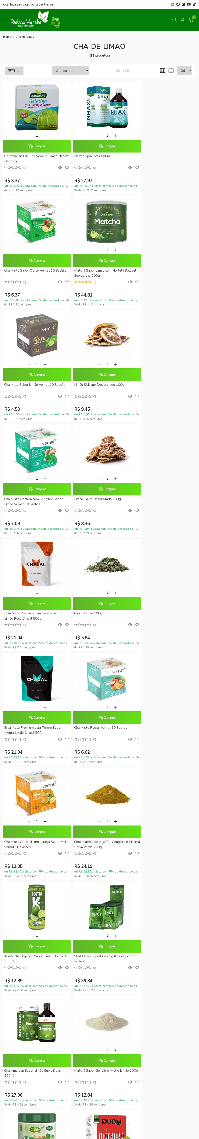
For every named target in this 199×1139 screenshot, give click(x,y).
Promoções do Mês (118, 914)
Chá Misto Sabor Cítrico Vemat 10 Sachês (158, 159)
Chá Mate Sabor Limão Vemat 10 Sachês (93, 273)
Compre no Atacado (20, 937)
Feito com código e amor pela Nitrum (99, 1102)
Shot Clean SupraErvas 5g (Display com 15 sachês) (33, 730)
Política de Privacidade (71, 940)
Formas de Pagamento (71, 918)
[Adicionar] (42, 135)
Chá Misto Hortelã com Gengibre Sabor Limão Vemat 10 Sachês (33, 387)
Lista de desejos (116, 966)
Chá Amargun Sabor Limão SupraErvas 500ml (96, 730)
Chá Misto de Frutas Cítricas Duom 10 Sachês (161, 824)
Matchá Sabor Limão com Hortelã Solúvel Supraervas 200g (29, 273)
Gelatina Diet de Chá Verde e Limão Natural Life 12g (30, 159)
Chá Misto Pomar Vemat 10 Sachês (159, 499)
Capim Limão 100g (18, 499)
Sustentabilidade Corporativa (17, 927)
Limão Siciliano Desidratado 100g (158, 270)
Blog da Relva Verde (20, 911)
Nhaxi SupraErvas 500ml (86, 156)
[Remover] (26, 135)
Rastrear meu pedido (119, 959)
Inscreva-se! (173, 969)
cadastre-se (44, 4)
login (27, 4)
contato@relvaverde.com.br (37, 1038)
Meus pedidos (114, 952)
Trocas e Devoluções (70, 948)
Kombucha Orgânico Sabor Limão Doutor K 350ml (162, 616)
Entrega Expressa (68, 933)
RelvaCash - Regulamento (123, 929)
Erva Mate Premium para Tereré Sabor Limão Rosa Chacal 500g (161, 387)
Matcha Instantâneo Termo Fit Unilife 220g (32, 844)
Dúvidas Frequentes (69, 911)
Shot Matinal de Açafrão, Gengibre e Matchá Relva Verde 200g (95, 616)
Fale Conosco (15, 944)
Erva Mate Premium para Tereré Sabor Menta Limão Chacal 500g (97, 501)
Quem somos (15, 918)
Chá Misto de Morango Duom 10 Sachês (98, 821)
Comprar (34, 146)
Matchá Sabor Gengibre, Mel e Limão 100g (160, 730)
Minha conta (113, 944)
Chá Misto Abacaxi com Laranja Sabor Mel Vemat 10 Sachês (32, 616)
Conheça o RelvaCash (120, 922)
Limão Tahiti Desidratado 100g (91, 384)
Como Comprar (66, 925)
